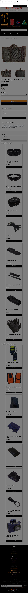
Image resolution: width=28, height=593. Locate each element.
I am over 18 (16, 5)
